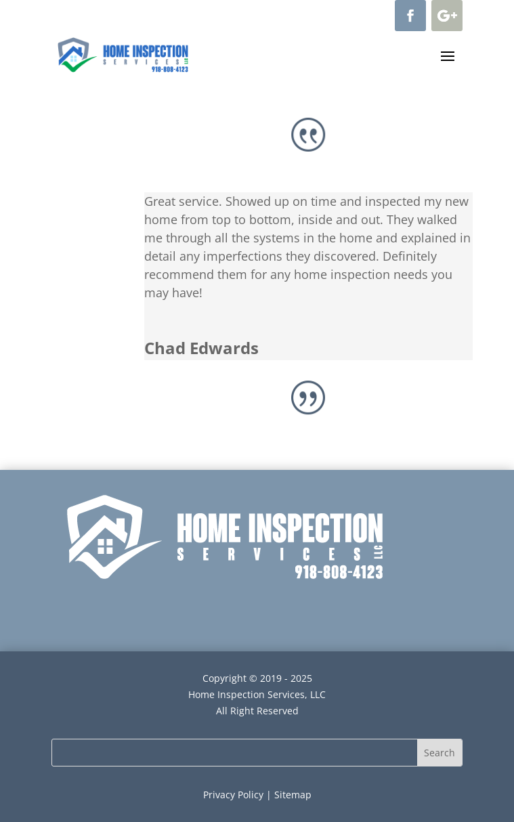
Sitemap (293, 794)
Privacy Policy (233, 794)
